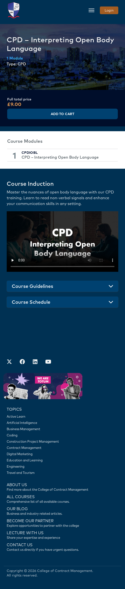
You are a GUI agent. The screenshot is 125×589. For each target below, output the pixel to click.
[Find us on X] (9, 362)
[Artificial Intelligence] (62, 423)
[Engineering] (62, 466)
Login (109, 10)
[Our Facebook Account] (22, 362)
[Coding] (62, 435)
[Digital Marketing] (62, 454)
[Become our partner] (62, 522)
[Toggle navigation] (91, 10)
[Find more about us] (62, 486)
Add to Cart (62, 114)
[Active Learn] (62, 416)
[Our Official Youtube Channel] (48, 362)
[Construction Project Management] (62, 441)
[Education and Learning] (62, 460)
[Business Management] (62, 429)
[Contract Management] (62, 448)
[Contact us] (62, 510)
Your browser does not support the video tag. (62, 241)
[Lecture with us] (62, 534)
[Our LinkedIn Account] (35, 362)
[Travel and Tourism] (62, 473)
